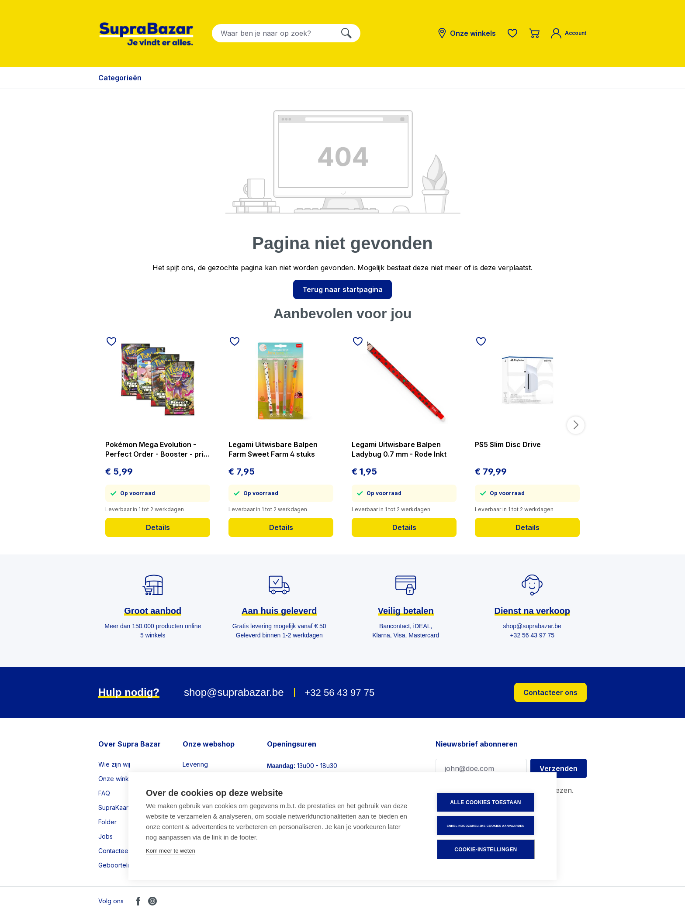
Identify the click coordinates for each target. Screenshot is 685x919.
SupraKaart (114, 807)
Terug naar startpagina (342, 289)
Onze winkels (117, 778)
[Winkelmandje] (534, 33)
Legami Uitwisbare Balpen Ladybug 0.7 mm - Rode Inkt (399, 449)
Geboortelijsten (120, 865)
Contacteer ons (550, 692)
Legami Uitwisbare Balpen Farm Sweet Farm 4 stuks (273, 449)
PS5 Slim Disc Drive (508, 444)
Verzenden (559, 768)
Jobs (105, 836)
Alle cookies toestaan (486, 803)
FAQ (104, 793)
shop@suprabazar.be (234, 692)
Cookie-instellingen (486, 850)
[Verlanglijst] (512, 33)
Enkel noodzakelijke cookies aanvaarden (486, 825)
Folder (107, 822)
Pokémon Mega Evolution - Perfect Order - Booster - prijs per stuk (157, 449)
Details (158, 527)
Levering (195, 764)
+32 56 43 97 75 (339, 692)
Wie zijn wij (114, 764)
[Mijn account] (568, 33)
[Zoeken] (346, 33)
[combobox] (272, 33)
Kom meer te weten (170, 851)
